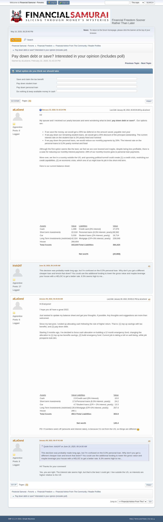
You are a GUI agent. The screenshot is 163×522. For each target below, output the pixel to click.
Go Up (14, 485)
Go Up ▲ (151, 519)
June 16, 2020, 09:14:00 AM (49, 265)
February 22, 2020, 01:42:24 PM (54, 110)
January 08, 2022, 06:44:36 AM (51, 299)
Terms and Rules (140, 519)
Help (131, 519)
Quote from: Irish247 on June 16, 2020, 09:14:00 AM (65, 446)
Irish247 (17, 265)
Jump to (113, 501)
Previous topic (132, 63)
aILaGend (18, 109)
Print (149, 101)
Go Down (15, 101)
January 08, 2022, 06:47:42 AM (51, 440)
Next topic (146, 63)
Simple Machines (28, 519)
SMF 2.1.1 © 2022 (15, 519)
